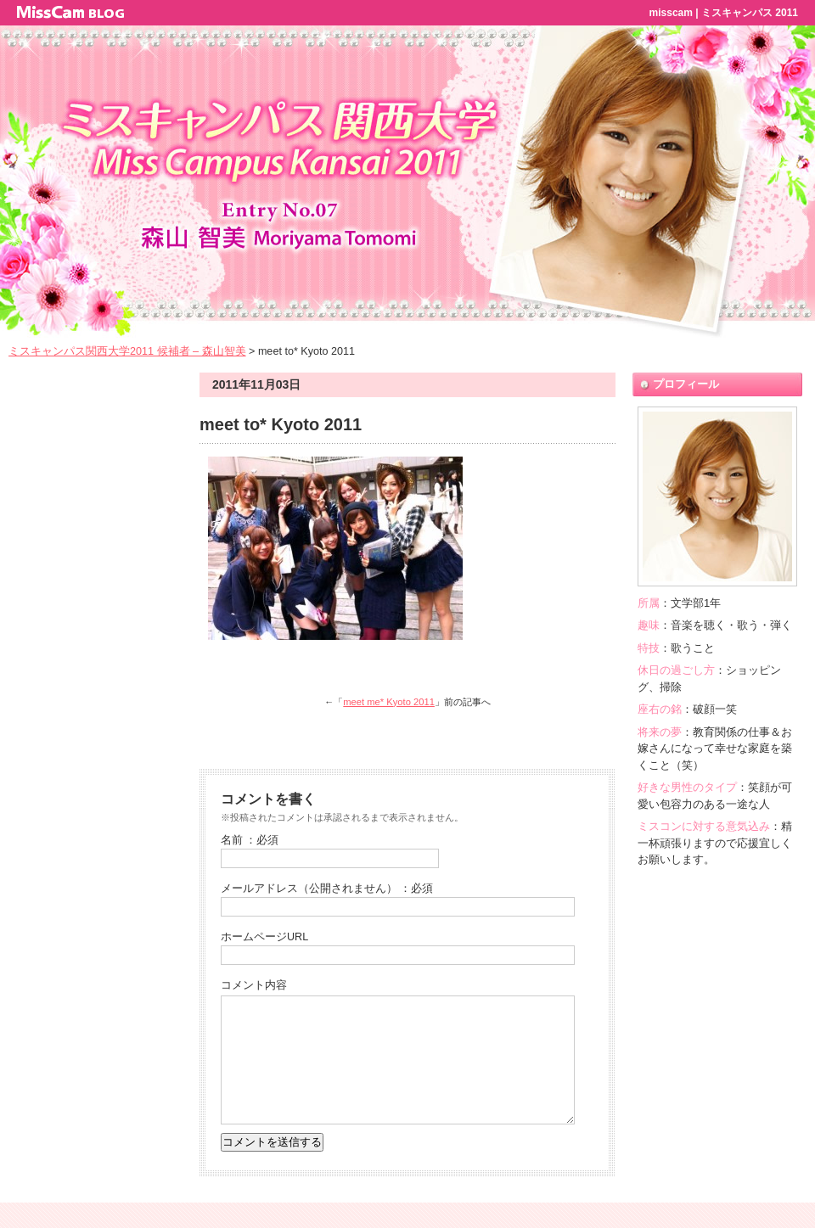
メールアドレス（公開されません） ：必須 (327, 888)
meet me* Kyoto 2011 (389, 702)
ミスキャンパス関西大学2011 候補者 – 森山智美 (127, 351)
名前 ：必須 (250, 840)
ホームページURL (264, 937)
